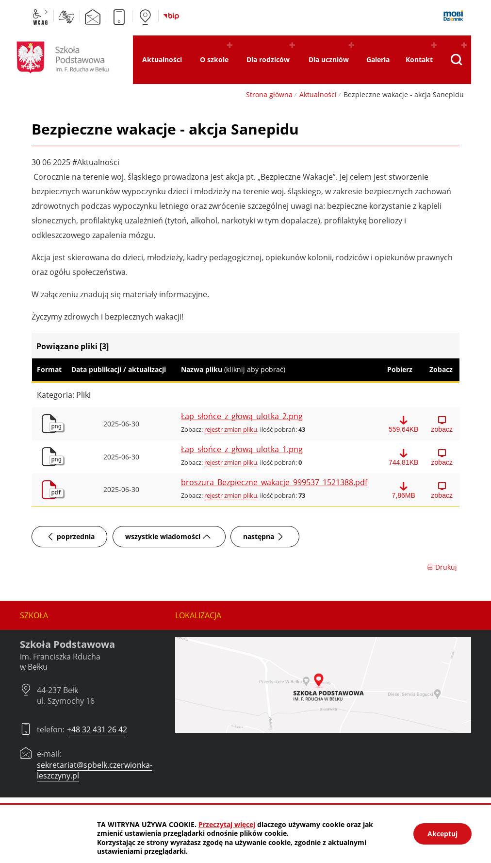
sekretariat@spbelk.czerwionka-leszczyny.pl (94, 770)
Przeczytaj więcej (226, 824)
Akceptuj (442, 833)
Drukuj (441, 567)
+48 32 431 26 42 (97, 729)
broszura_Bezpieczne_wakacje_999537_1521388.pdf (274, 482)
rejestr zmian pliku (230, 429)
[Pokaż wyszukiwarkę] (456, 59)
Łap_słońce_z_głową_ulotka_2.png (242, 416)
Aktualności (318, 94)
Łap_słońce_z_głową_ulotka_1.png (242, 449)
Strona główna (269, 94)
